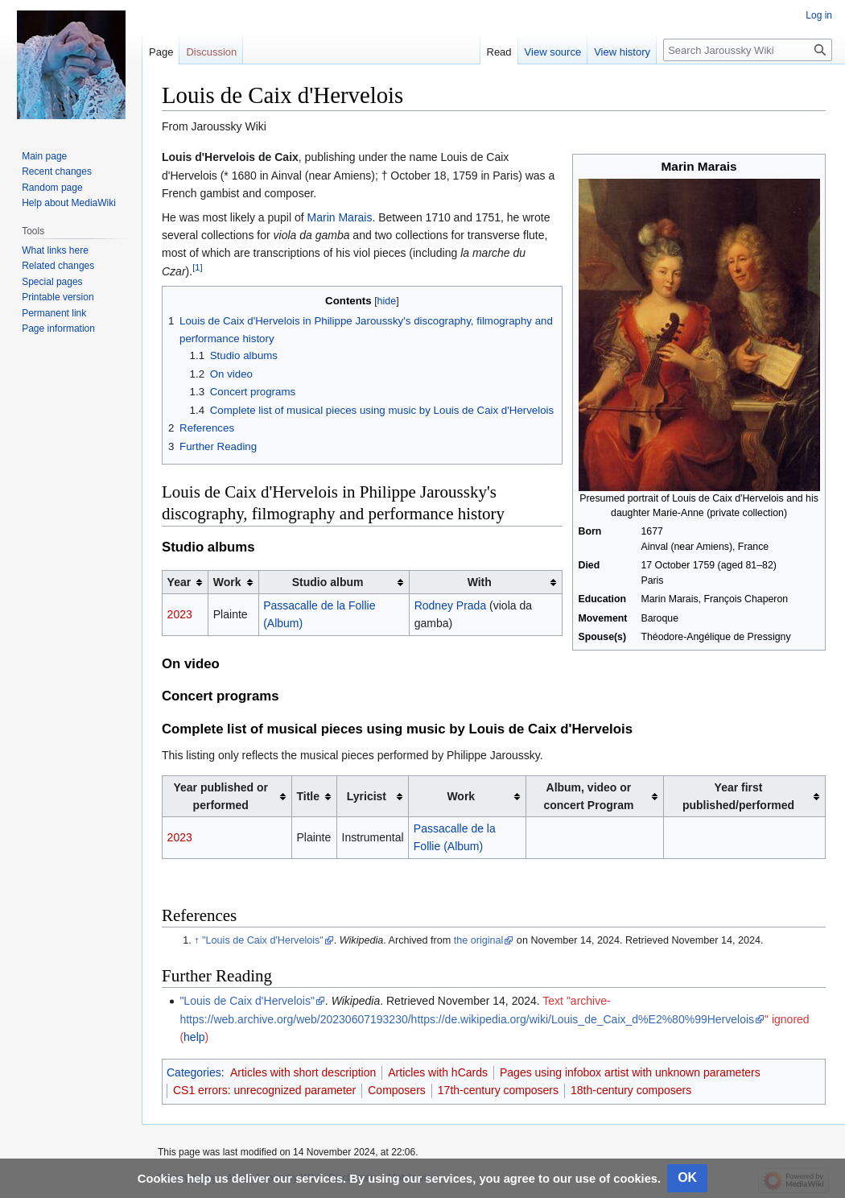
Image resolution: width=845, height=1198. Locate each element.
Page (161, 52)
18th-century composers (631, 1090)
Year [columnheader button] (179, 582)
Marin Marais (340, 217)
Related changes (58, 265)
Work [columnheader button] (227, 582)
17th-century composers (498, 1090)
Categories (194, 1072)
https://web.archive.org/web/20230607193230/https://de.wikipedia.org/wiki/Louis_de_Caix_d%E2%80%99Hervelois (466, 1019)
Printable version (57, 297)
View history (622, 52)
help (193, 1037)
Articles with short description (303, 1072)
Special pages (52, 281)
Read (499, 52)
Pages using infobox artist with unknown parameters (630, 1072)
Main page (44, 156)
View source (553, 52)
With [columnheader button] (480, 582)
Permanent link (54, 313)
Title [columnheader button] (307, 796)
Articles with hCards (438, 1072)
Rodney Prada (450, 605)
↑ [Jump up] (196, 940)
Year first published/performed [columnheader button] (738, 796)
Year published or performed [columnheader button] (220, 796)
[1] (197, 267)
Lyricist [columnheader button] (366, 796)
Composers (397, 1090)
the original (479, 940)
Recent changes (57, 171)
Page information (58, 328)
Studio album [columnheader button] (328, 582)
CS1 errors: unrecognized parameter (264, 1090)
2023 (179, 614)
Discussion (211, 52)
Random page (52, 187)
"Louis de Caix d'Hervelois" (263, 940)
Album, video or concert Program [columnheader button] (588, 796)
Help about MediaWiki (69, 203)
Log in (819, 15)
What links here (55, 250)
